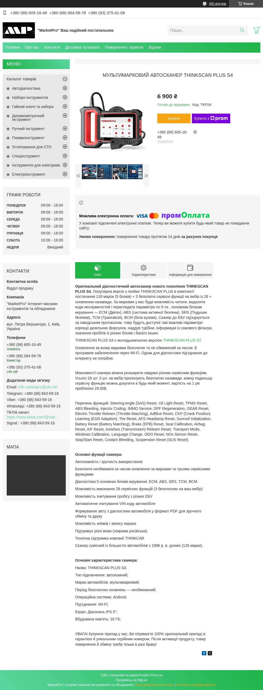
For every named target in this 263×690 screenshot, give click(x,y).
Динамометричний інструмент (28, 118)
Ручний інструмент (28, 129)
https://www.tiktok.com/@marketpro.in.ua (33, 417)
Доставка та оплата (82, 47)
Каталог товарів (21, 79)
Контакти (52, 47)
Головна (12, 47)
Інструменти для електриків (36, 165)
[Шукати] (242, 30)
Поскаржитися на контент (155, 685)
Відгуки (155, 47)
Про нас (32, 47)
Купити (174, 118)
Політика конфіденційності (196, 685)
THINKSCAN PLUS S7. (182, 340)
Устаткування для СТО (32, 147)
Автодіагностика (26, 88)
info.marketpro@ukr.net (37, 387)
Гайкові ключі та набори (33, 106)
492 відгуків (217, 4)
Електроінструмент (28, 174)
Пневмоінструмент (28, 138)
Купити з (211, 118)
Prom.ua (157, 675)
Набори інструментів (30, 97)
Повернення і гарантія (124, 47)
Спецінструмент (26, 156)
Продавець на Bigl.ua (131, 680)
